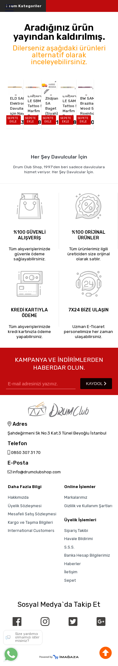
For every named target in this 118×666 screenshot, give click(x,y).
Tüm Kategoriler (23, 6)
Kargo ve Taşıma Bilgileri (30, 522)
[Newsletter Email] (41, 383)
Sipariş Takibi (76, 530)
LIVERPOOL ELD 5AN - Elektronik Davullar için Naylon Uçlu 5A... (17, 106)
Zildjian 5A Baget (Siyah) (51, 106)
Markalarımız (75, 497)
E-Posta (18, 463)
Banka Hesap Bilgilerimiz (87, 555)
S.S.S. (69, 547)
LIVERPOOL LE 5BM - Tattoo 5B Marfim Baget (34, 106)
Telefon (17, 443)
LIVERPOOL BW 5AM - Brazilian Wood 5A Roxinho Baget (87, 106)
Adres (17, 424)
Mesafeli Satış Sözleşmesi (32, 514)
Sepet (70, 580)
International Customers (31, 530)
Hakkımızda (18, 497)
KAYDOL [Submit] (96, 383)
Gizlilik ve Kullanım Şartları (88, 505)
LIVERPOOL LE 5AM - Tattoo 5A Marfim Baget (69, 106)
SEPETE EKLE (13, 120)
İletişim (70, 572)
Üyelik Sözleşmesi (25, 505)
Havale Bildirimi (78, 538)
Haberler (72, 563)
